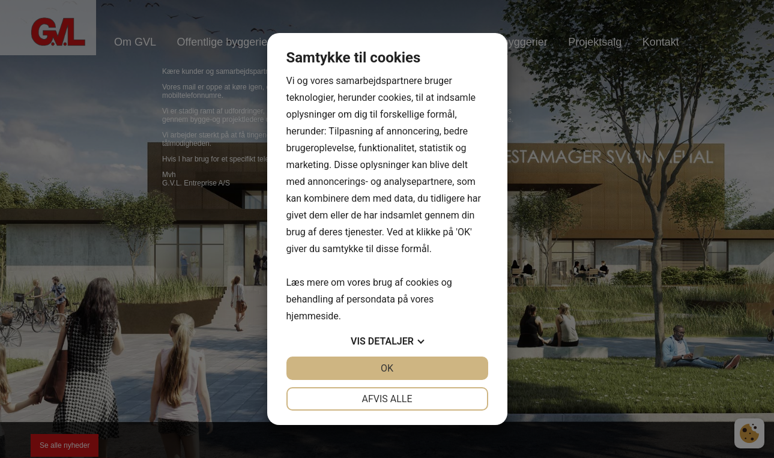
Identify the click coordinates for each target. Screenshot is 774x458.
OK (387, 368)
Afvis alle (386, 399)
